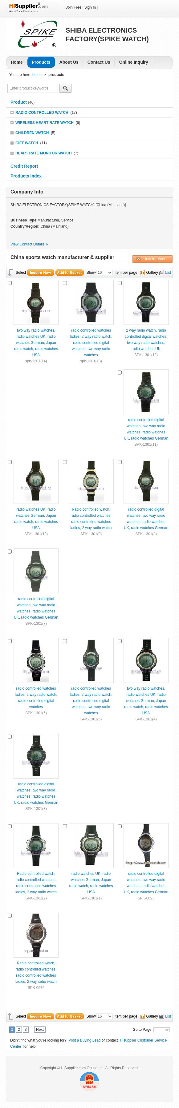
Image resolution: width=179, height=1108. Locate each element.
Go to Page (142, 1029)
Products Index (26, 175)
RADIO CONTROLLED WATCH (41, 112)
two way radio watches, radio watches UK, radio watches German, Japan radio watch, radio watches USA (36, 342)
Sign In (90, 7)
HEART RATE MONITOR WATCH (43, 153)
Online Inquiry (133, 62)
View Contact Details (27, 244)
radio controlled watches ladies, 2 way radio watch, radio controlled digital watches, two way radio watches (91, 342)
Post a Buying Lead (84, 1040)
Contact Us (98, 62)
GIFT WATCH (26, 143)
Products (41, 62)
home (37, 75)
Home (17, 62)
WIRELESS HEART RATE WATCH (44, 123)
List (168, 272)
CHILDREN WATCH (32, 133)
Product (19, 102)
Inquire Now (155, 259)
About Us (69, 62)
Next (40, 1029)
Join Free (73, 7)
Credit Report (24, 166)
